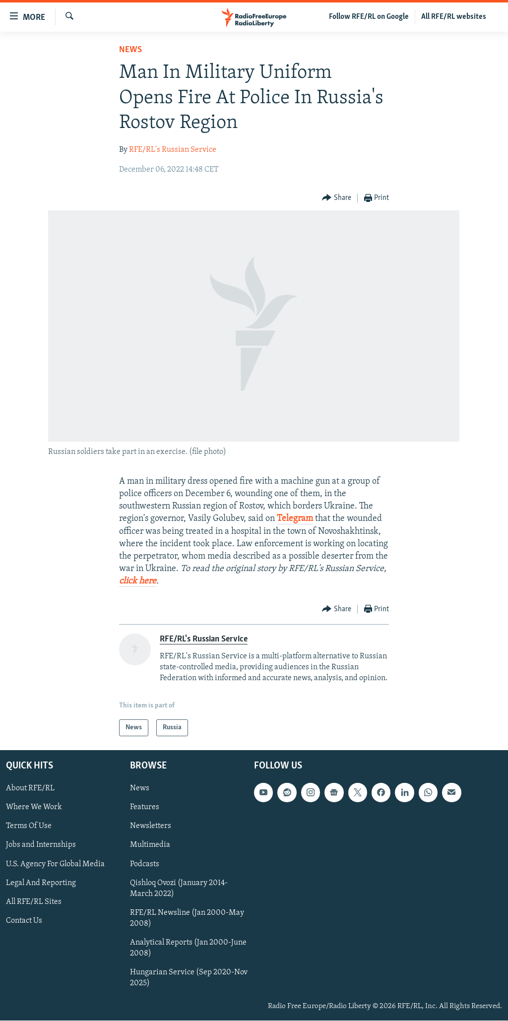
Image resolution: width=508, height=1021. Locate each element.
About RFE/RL (30, 788)
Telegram (295, 518)
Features (144, 807)
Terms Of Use (29, 826)
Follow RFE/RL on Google (369, 17)
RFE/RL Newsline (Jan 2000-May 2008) (187, 918)
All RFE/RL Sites (34, 902)
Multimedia (150, 845)
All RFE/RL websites (453, 17)
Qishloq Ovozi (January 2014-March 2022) (179, 888)
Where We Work (34, 807)
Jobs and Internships (41, 845)
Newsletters (150, 826)
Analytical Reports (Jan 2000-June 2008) (188, 948)
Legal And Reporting (41, 883)
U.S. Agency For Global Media (55, 864)
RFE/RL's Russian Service (172, 150)
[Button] (336, 198)
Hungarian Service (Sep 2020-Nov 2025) (189, 977)
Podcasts (144, 864)
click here (137, 581)
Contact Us (24, 921)
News (130, 50)
